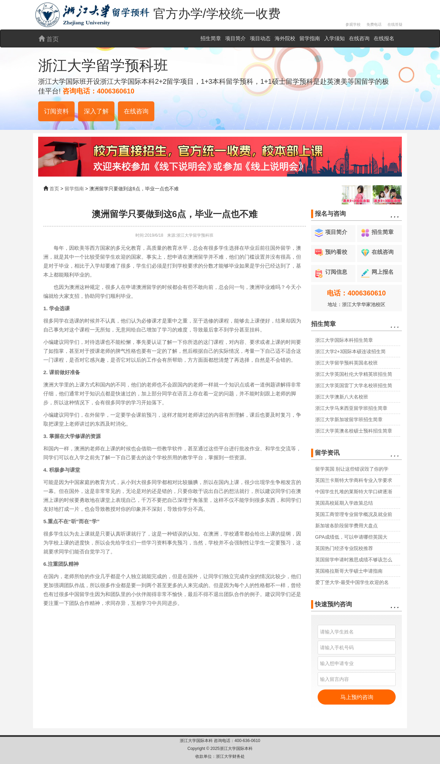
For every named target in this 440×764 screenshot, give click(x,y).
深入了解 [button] (96, 111)
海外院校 (285, 38)
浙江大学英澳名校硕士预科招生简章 (353, 431)
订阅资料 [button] (56, 111)
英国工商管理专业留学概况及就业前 (353, 514)
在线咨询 (359, 38)
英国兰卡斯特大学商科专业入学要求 (353, 480)
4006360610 (115, 91)
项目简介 (235, 38)
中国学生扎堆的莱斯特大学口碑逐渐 (353, 491)
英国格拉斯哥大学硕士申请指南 (349, 571)
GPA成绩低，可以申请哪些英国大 (351, 537)
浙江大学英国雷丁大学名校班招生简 (353, 385)
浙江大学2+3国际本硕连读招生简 (350, 351)
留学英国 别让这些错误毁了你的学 (352, 469)
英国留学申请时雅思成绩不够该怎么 (353, 559)
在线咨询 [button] (136, 111)
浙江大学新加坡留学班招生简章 (349, 419)
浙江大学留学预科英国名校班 (346, 363)
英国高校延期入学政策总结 (344, 503)
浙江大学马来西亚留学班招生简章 (351, 408)
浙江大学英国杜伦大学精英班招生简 (353, 374)
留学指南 (309, 38)
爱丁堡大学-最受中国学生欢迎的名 (352, 582)
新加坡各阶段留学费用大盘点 (346, 525)
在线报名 (384, 38)
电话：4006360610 (356, 293)
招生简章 (210, 38)
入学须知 (334, 38)
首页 (48, 39)
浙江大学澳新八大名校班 (341, 397)
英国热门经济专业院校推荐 (344, 548)
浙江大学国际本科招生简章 (344, 340)
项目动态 (260, 38)
